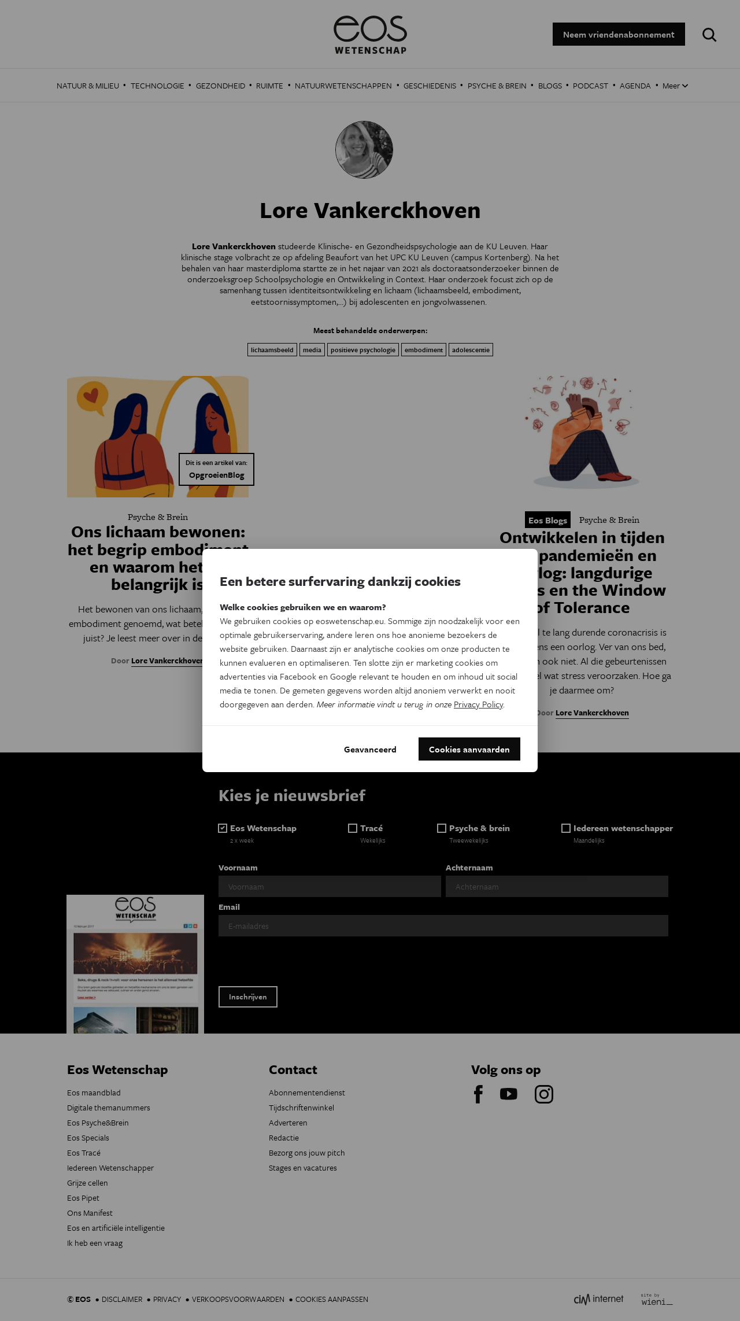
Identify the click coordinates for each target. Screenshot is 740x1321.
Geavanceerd (370, 749)
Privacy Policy (478, 704)
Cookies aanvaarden (469, 749)
